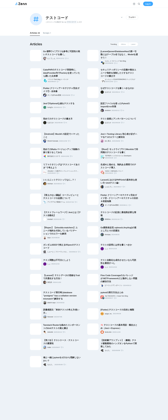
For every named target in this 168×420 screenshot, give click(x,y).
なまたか (108, 92)
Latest (133, 44)
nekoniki (50, 332)
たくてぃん (51, 58)
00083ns (108, 219)
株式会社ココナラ (53, 156)
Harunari (50, 317)
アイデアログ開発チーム (56, 202)
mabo (49, 347)
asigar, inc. (108, 314)
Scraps (47, 33)
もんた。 (108, 350)
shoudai (50, 171)
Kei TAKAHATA (110, 296)
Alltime (123, 44)
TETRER (108, 156)
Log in (148, 4)
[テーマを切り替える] (134, 3)
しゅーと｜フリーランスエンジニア (57, 252)
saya (49, 238)
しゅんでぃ (109, 187)
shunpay (108, 234)
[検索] (139, 3)
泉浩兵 (49, 282)
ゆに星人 (108, 141)
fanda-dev (108, 332)
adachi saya (51, 303)
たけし (107, 61)
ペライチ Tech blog (54, 79)
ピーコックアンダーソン (113, 285)
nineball (50, 219)
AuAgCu (50, 107)
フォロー (132, 17)
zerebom (108, 110)
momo (107, 171)
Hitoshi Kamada (52, 141)
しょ (106, 249)
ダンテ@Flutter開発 (54, 95)
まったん (108, 79)
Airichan (50, 184)
